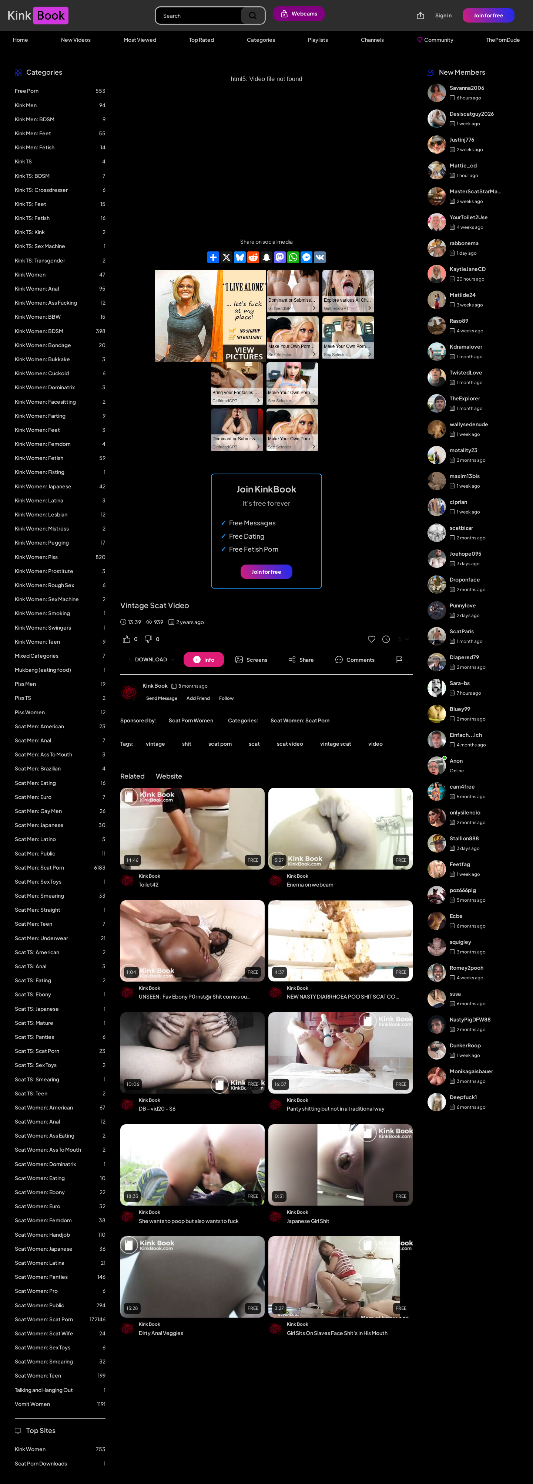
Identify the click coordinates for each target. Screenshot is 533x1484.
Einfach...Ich (466, 734)
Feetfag (460, 864)
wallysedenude (469, 424)
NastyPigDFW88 (470, 1019)
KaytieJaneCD (468, 268)
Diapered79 (464, 657)
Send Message (161, 698)
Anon (456, 760)
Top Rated (201, 39)
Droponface (465, 579)
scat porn (220, 743)
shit (186, 743)
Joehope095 (466, 553)
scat (254, 743)
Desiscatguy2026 (472, 113)
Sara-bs (460, 683)
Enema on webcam (310, 884)
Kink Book (155, 685)
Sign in (443, 15)
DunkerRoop (465, 1045)
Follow (226, 698)
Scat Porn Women (191, 720)
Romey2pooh (466, 967)
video (375, 743)
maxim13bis (465, 475)
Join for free (488, 15)
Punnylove (463, 605)
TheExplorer (465, 398)
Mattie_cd (463, 165)
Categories (261, 39)
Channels (372, 39)
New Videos (76, 39)
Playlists (318, 39)
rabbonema (464, 243)
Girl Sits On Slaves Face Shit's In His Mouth (337, 1332)
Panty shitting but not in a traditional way (336, 1108)
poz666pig (463, 890)
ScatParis (462, 631)
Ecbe (456, 915)
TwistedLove (466, 372)
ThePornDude (503, 39)
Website (169, 776)
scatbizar (461, 527)
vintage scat (335, 743)
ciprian (458, 501)
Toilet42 (148, 884)
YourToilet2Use (469, 217)
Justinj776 (462, 139)
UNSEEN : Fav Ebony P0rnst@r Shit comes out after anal (195, 996)
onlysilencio (465, 812)
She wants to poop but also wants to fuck (189, 1220)
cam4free (462, 786)
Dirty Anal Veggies (161, 1332)
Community (435, 39)
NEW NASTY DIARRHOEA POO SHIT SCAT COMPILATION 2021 (343, 996)
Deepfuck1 (463, 1097)
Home (20, 39)
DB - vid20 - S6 (157, 1108)
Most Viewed (140, 39)
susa (455, 993)
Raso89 (459, 320)
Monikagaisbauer (471, 1071)
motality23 (463, 450)
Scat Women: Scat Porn (300, 720)
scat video (290, 743)
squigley (460, 941)
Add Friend (198, 698)
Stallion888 (464, 838)
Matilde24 (463, 294)
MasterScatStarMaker (476, 191)
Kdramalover (466, 346)
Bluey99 (460, 708)
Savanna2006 (467, 87)
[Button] (204, 659)
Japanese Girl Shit (308, 1220)
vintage (155, 743)
